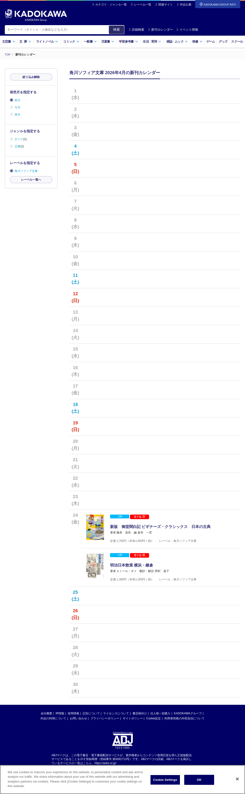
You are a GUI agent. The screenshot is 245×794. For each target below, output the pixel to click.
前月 (17, 100)
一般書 (90, 41)
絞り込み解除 (31, 77)
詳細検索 (136, 29)
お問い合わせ (78, 728)
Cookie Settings (165, 783)
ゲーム (210, 41)
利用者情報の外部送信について (184, 728)
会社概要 (46, 723)
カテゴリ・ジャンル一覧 (111, 4)
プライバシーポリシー (104, 728)
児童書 (107, 41)
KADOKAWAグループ (188, 723)
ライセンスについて (116, 723)
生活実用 (152, 41)
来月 (17, 114)
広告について (91, 723)
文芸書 (8, 41)
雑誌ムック (177, 41)
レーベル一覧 (142, 4)
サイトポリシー (133, 728)
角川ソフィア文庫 (26, 171)
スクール (237, 41)
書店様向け (140, 723)
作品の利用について (53, 728)
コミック (71, 41)
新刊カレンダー (160, 29)
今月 (17, 107)
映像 (197, 41)
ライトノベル (47, 41)
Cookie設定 (153, 728)
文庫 (17, 146)
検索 (116, 29)
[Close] (237, 782)
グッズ (223, 41)
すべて (19, 139)
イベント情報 (187, 29)
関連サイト (165, 4)
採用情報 (73, 723)
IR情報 (60, 723)
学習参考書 (128, 41)
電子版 (139, 516)
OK (199, 783)
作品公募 (185, 4)
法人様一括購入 (160, 723)
